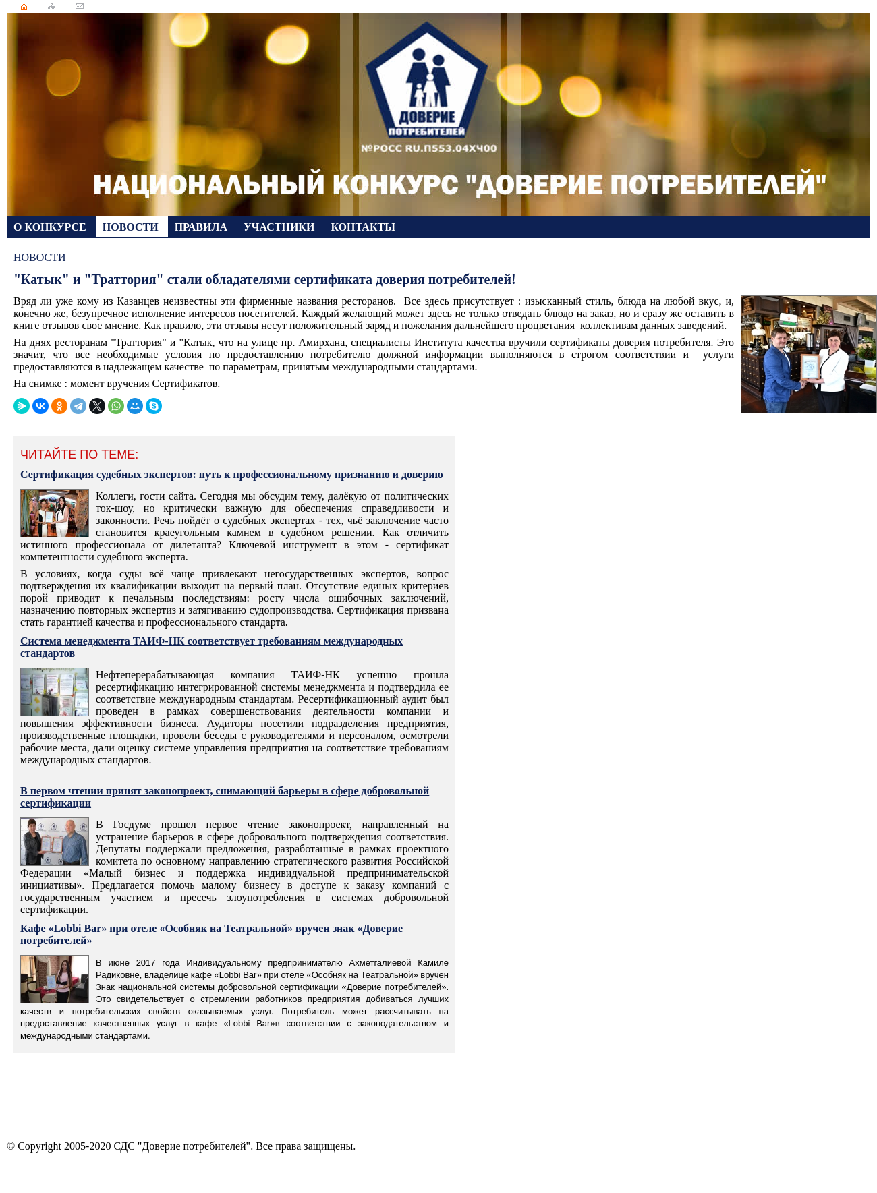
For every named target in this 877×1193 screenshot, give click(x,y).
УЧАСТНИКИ (280, 227)
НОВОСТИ (132, 227)
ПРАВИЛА (202, 227)
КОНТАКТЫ (363, 227)
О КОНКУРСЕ (51, 227)
